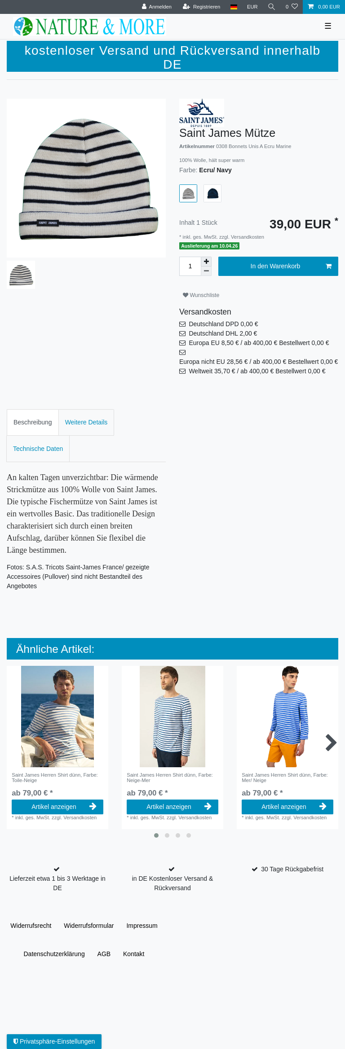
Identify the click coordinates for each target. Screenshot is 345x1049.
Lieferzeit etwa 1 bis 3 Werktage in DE (57, 883)
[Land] (233, 7)
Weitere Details (86, 422)
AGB (104, 953)
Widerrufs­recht (30, 925)
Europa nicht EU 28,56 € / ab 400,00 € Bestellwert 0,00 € (258, 361)
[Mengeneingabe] (190, 266)
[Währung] (252, 7)
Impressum (141, 925)
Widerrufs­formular (89, 925)
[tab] (33, 422)
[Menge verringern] (206, 271)
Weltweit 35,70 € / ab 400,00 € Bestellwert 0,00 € (257, 371)
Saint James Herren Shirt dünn (55, 777)
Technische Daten (38, 448)
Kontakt (133, 953)
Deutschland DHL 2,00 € (223, 333)
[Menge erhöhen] (206, 262)
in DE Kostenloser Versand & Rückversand (172, 883)
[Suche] (272, 7)
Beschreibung (32, 422)
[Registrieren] (201, 7)
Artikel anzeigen (64, 806)
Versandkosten (247, 237)
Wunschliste (201, 295)
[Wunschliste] (292, 7)
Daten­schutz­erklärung (53, 953)
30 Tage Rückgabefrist (292, 869)
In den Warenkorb (291, 266)
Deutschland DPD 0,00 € (223, 324)
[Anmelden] (157, 7)
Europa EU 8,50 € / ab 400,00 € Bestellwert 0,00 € (259, 342)
